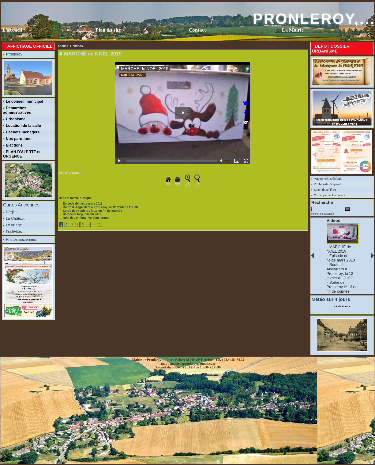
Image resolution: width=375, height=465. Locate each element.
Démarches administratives (17, 110)
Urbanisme (14, 119)
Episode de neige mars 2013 (80, 203)
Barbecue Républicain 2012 (80, 214)
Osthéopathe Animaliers (328, 195)
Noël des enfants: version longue (84, 217)
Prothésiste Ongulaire (326, 184)
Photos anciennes (19, 239)
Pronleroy (12, 54)
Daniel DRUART (70, 172)
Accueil (63, 46)
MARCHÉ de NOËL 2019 (338, 249)
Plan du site (108, 29)
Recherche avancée (322, 213)
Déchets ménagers (21, 132)
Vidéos (78, 46)
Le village (12, 225)
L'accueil (12, 29)
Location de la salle (22, 125)
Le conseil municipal (23, 101)
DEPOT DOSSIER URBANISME (331, 48)
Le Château (14, 218)
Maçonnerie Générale (326, 178)
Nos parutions (17, 139)
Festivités (12, 232)
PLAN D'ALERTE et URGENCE (22, 154)
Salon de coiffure (323, 189)
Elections (13, 145)
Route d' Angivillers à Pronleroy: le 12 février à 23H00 (98, 207)
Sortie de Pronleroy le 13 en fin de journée (90, 210)
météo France (342, 306)
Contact (197, 29)
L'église (11, 212)
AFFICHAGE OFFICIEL (27, 46)
